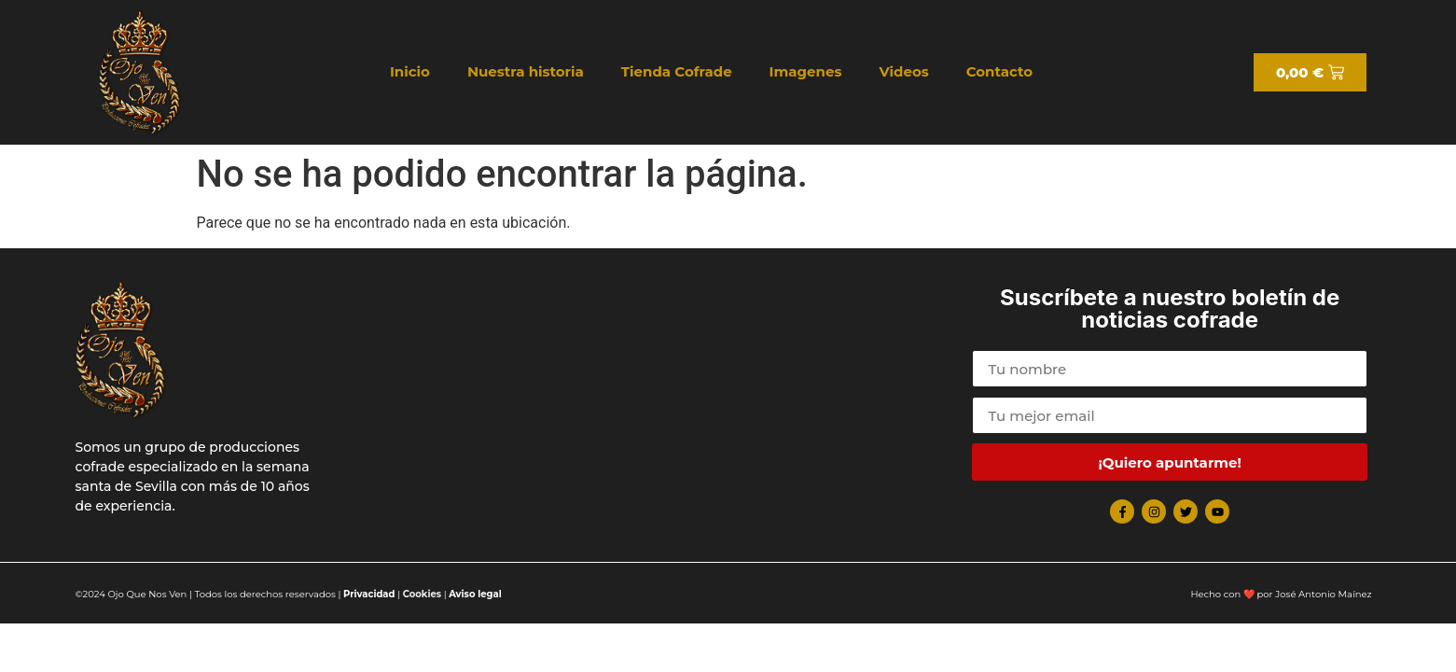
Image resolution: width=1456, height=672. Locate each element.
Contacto (999, 71)
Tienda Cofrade (676, 71)
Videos (903, 71)
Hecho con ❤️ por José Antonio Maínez (1280, 594)
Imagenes (806, 71)
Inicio (410, 71)
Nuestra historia (525, 71)
